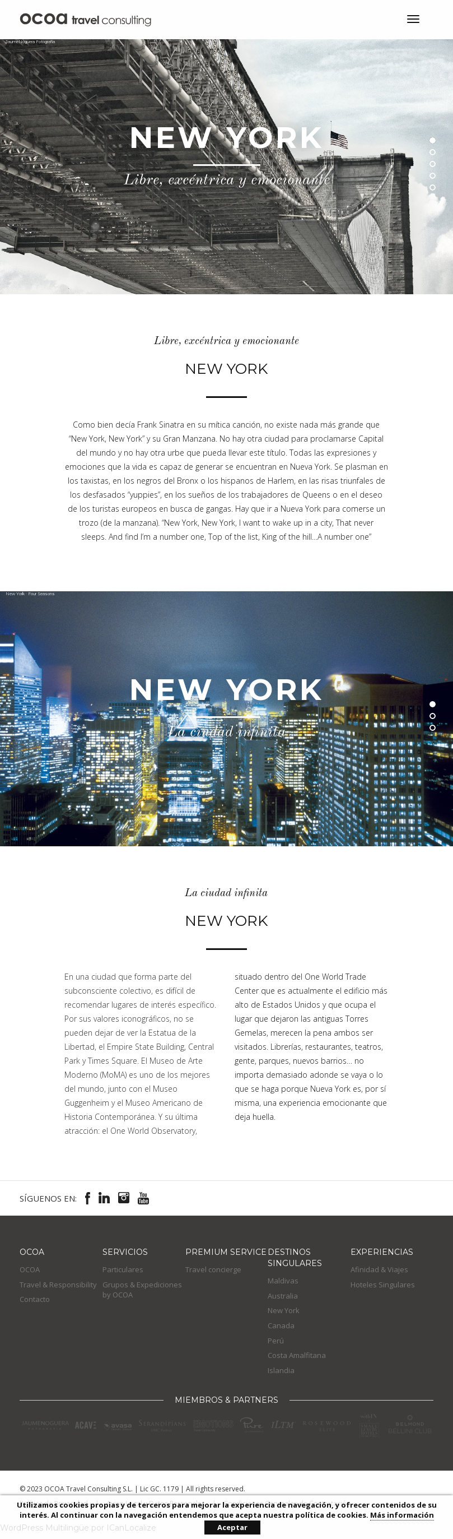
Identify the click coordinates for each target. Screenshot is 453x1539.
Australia (283, 1296)
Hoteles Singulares (383, 1285)
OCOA (32, 1252)
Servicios (125, 1252)
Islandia (281, 1370)
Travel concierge (213, 1269)
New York (284, 1310)
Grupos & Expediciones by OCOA (142, 1290)
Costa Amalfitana (297, 1355)
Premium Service (226, 1252)
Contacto (35, 1299)
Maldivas (283, 1281)
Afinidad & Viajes (379, 1269)
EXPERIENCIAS (382, 1252)
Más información (402, 1515)
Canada (281, 1325)
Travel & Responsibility (58, 1285)
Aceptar (232, 1527)
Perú (276, 1341)
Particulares (122, 1269)
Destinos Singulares (295, 1257)
